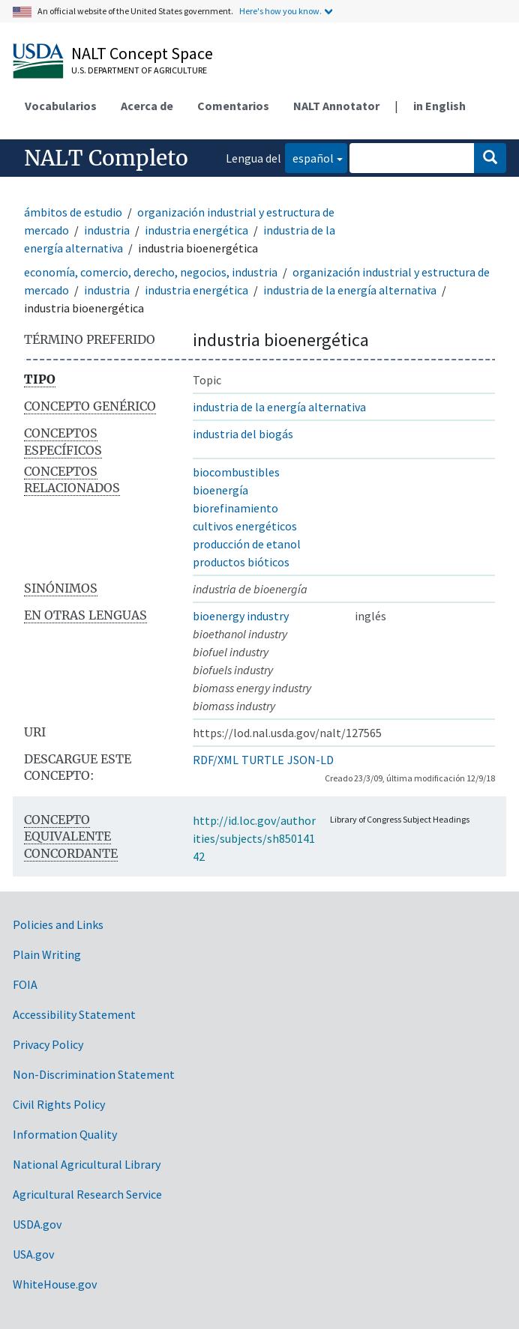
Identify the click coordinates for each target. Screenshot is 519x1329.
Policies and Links (58, 924)
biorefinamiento (235, 507)
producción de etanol (247, 543)
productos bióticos (241, 561)
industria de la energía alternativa (349, 289)
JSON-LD (310, 759)
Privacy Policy (48, 1044)
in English (439, 105)
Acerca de (147, 105)
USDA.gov (37, 1224)
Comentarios (233, 105)
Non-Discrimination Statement (94, 1074)
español (309, 157)
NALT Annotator (336, 105)
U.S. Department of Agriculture (139, 70)
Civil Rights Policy (59, 1104)
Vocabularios (61, 105)
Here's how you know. (280, 10)
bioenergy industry (241, 615)
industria (107, 229)
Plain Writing (47, 954)
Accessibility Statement (74, 1014)
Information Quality (65, 1134)
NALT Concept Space (142, 53)
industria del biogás (243, 433)
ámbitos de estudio (73, 212)
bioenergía (220, 489)
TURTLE (263, 759)
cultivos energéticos (245, 525)
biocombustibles (236, 471)
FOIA (25, 984)
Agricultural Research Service (87, 1194)
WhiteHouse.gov (55, 1284)
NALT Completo (106, 158)
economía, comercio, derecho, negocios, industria (151, 271)
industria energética (196, 229)
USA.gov (33, 1254)
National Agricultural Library (86, 1164)
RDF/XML (215, 759)
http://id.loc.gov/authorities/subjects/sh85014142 (254, 838)
